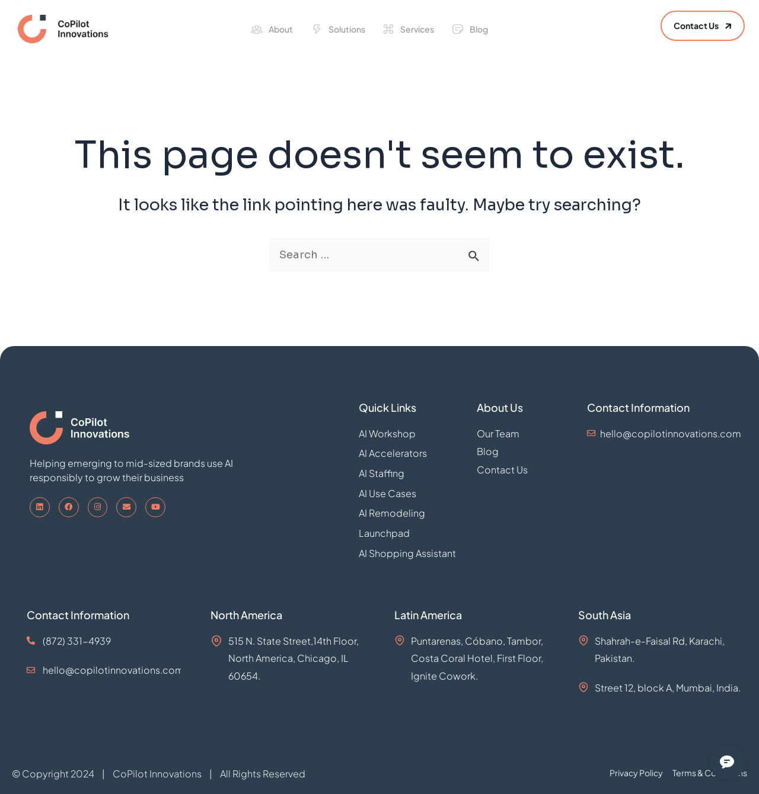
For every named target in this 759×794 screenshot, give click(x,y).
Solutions (347, 29)
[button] (703, 26)
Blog (479, 29)
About (281, 29)
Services (417, 29)
